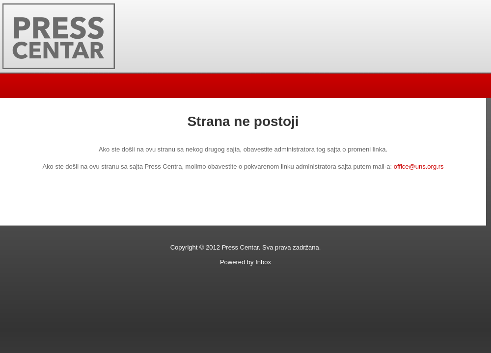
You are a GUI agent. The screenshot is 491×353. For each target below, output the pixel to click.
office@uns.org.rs (419, 166)
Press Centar (58, 36)
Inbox (263, 262)
